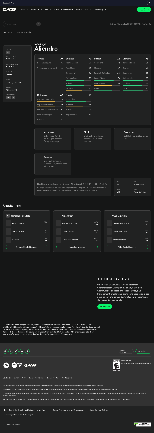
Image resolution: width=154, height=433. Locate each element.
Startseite (7, 32)
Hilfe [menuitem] (4, 410)
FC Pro (56, 9)
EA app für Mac (53, 378)
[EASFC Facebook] (16, 351)
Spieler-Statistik (67, 9)
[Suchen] (38, 24)
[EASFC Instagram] (5, 351)
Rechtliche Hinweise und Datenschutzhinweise (28, 410)
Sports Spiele (67, 378)
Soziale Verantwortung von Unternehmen (70, 410)
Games (24, 9)
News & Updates (84, 9)
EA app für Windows (36, 378)
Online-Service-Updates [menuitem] (98, 410)
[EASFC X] (10, 351)
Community (100, 9)
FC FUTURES (44, 9)
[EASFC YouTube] (21, 351)
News (24, 378)
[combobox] (126, 351)
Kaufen (16, 378)
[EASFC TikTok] (27, 351)
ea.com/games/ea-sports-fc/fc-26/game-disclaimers (78, 386)
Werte (33, 9)
